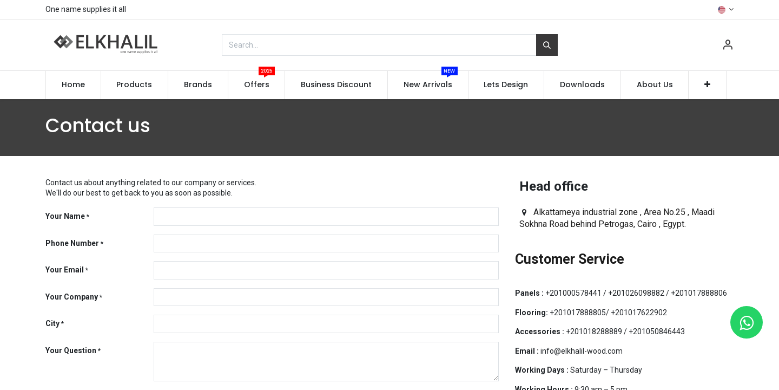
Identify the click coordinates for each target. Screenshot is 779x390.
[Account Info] (728, 46)
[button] (707, 85)
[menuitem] (73, 85)
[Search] (547, 45)
